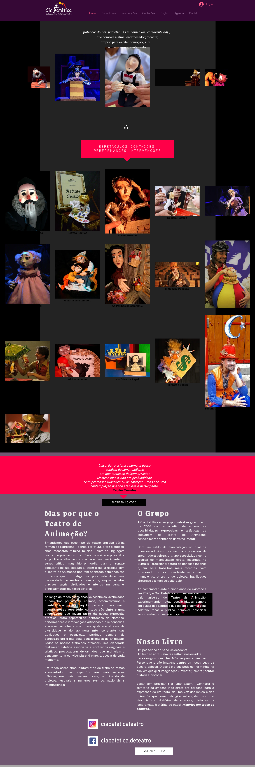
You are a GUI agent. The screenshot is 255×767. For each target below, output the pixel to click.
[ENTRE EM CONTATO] (124, 502)
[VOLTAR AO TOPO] (154, 751)
